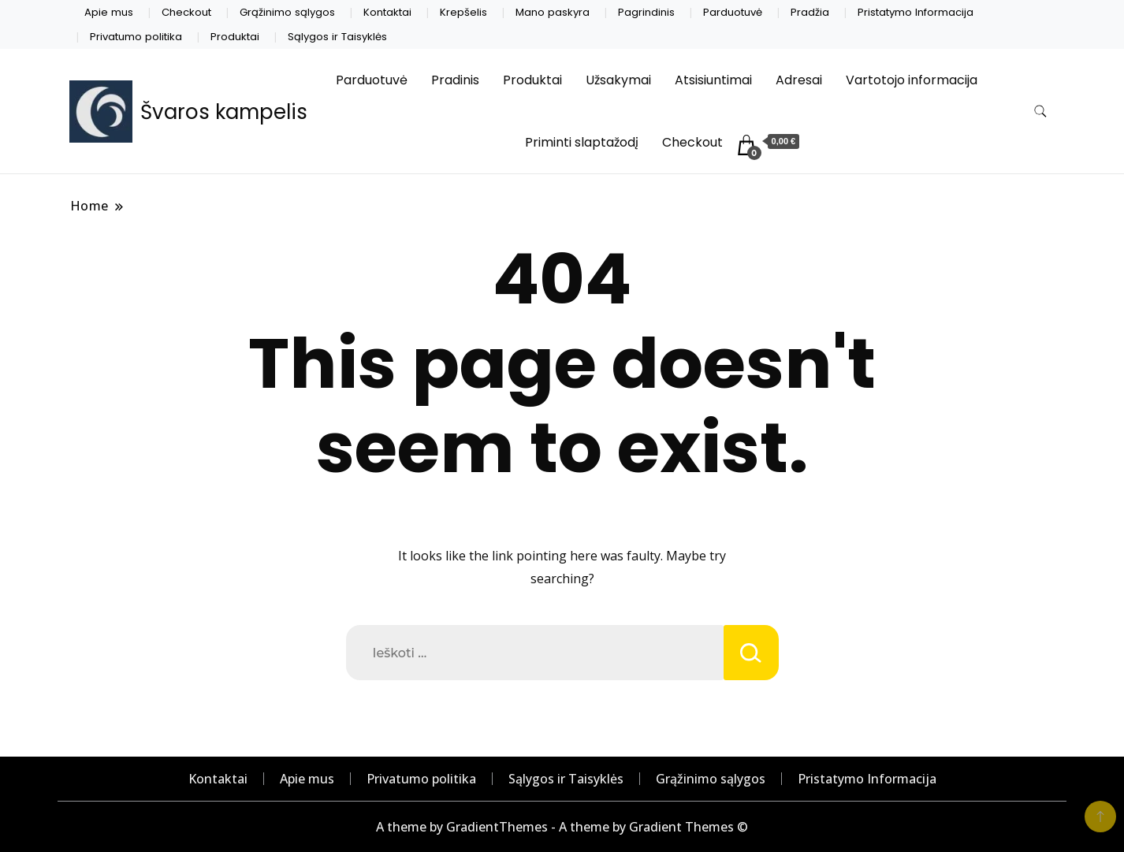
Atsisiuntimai (713, 80)
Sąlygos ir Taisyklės (337, 36)
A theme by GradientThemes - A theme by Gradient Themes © (562, 826)
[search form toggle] (1040, 111)
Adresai (799, 80)
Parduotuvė (732, 12)
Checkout (186, 12)
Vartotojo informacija (911, 80)
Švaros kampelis (223, 112)
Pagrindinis (646, 12)
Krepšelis (463, 12)
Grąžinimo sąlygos (287, 12)
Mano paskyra (552, 12)
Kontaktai (387, 12)
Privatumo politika (136, 36)
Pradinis (455, 80)
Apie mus (108, 12)
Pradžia (810, 12)
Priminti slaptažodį (581, 142)
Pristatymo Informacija (915, 12)
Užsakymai (618, 80)
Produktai (234, 36)
